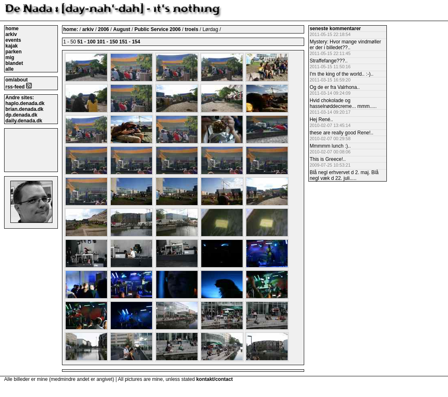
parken (13, 52)
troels (191, 29)
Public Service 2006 (158, 29)
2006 (103, 29)
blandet (14, 63)
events (13, 40)
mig (9, 57)
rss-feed (18, 87)
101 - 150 (107, 42)
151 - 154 (129, 42)
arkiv (11, 34)
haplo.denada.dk (25, 103)
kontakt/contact (214, 379)
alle (9, 69)
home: (71, 29)
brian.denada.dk (24, 109)
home (12, 28)
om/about (16, 80)
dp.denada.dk (21, 115)
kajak (11, 46)
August (122, 29)
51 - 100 (86, 42)
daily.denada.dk (23, 121)
